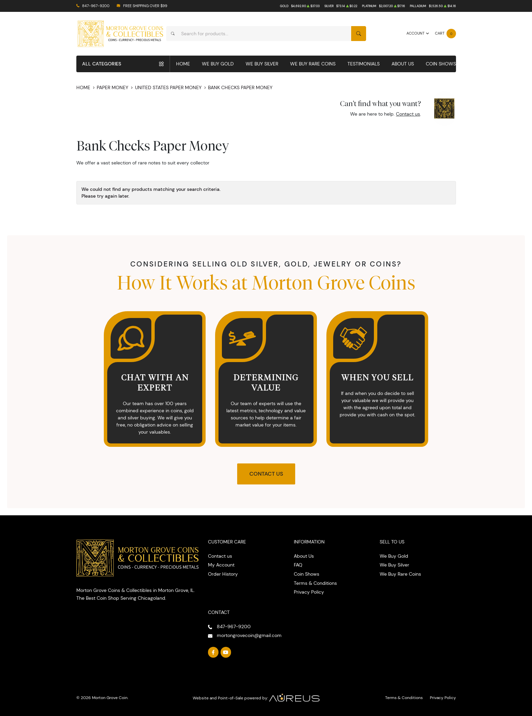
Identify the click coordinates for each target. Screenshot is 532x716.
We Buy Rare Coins (313, 64)
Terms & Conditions (315, 583)
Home (183, 64)
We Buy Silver (262, 64)
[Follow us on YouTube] (226, 652)
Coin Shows (441, 64)
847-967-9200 (96, 6)
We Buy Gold (218, 64)
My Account (221, 565)
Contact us (408, 114)
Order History (223, 574)
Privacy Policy (309, 592)
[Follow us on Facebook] (213, 652)
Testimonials (363, 64)
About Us (403, 64)
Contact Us (266, 474)
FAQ (298, 565)
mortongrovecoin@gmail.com (249, 635)
